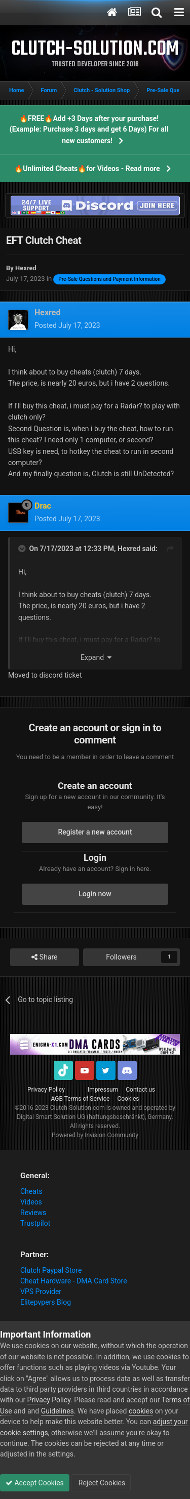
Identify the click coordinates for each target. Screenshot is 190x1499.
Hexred (129, 549)
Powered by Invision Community (95, 1135)
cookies (141, 1411)
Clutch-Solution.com (77, 1107)
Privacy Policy (46, 1089)
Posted (67, 325)
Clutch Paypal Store (51, 1270)
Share (44, 957)
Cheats (31, 1191)
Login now (95, 894)
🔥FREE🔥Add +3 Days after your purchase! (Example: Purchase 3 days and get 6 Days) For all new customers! (89, 129)
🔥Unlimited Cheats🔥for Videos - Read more (87, 168)
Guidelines (57, 1411)
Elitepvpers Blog (45, 1302)
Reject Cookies (101, 1483)
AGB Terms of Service (80, 1098)
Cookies (128, 1098)
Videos (31, 1202)
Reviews (33, 1213)
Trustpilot (35, 1223)
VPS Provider (40, 1291)
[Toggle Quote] (22, 549)
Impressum (103, 1089)
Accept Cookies (35, 1483)
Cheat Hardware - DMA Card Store (73, 1281)
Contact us (140, 1089)
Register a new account (95, 832)
